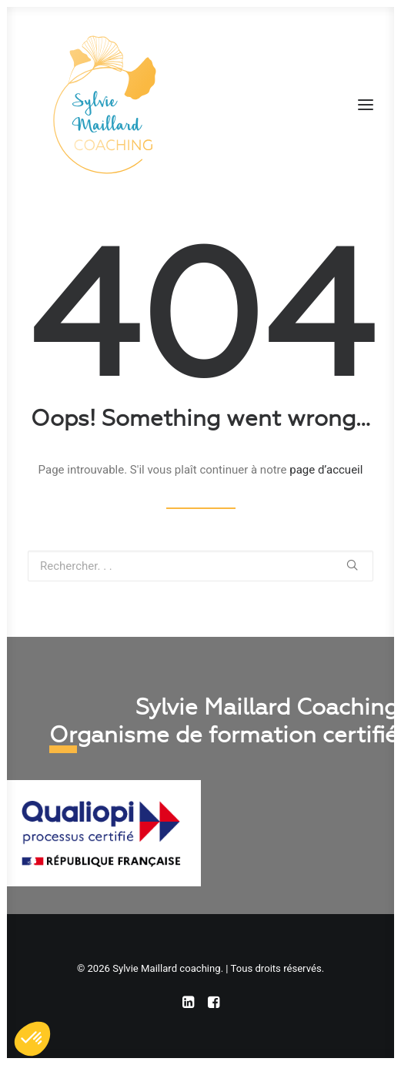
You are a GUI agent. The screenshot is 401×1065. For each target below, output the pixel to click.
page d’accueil (326, 470)
